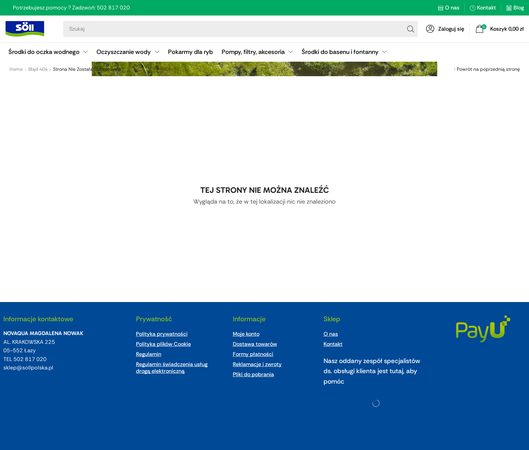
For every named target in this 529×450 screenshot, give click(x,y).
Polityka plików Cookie (163, 344)
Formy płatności (253, 354)
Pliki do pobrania (253, 374)
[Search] (410, 29)
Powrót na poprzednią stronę (488, 69)
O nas (452, 7)
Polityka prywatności (162, 333)
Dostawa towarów (255, 344)
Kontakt (486, 7)
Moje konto (246, 333)
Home (16, 69)
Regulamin (148, 354)
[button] (445, 29)
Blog (518, 7)
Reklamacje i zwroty (257, 364)
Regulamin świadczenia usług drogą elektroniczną (171, 367)
